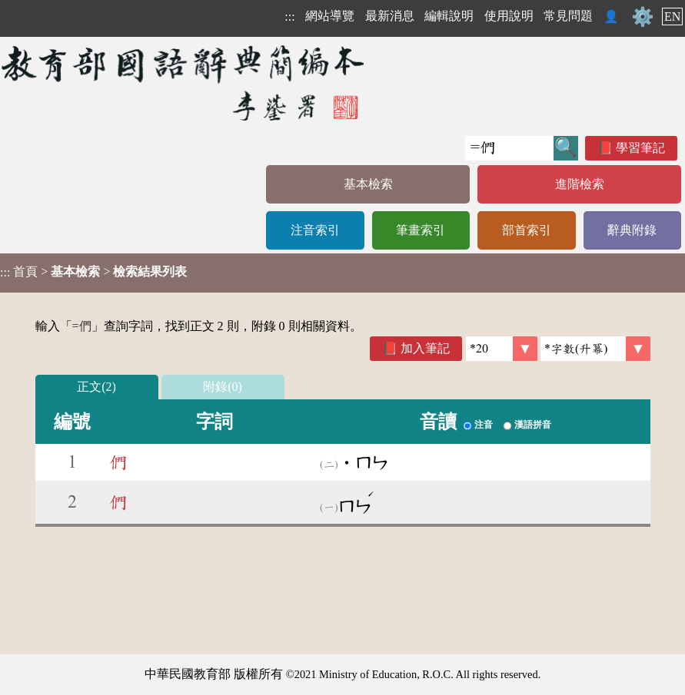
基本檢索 (368, 183)
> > (93, 272)
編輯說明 (449, 15)
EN (672, 16)
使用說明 (509, 15)
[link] (595, 348)
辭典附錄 (632, 230)
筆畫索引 (420, 230)
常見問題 (568, 15)
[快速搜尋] (509, 148)
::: (289, 16)
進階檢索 (579, 183)
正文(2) (96, 386)
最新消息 (389, 15)
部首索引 (526, 230)
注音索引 (315, 230)
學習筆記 (640, 147)
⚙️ (642, 17)
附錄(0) (222, 386)
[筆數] (501, 348)
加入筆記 (425, 348)
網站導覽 (329, 15)
